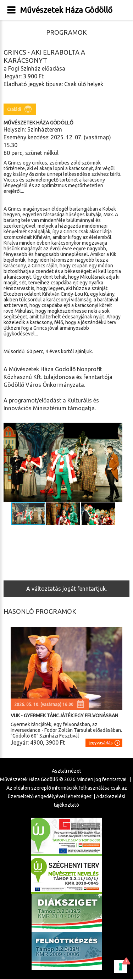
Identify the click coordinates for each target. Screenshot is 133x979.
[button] (116, 462)
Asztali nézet (66, 771)
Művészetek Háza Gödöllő (66, 9)
